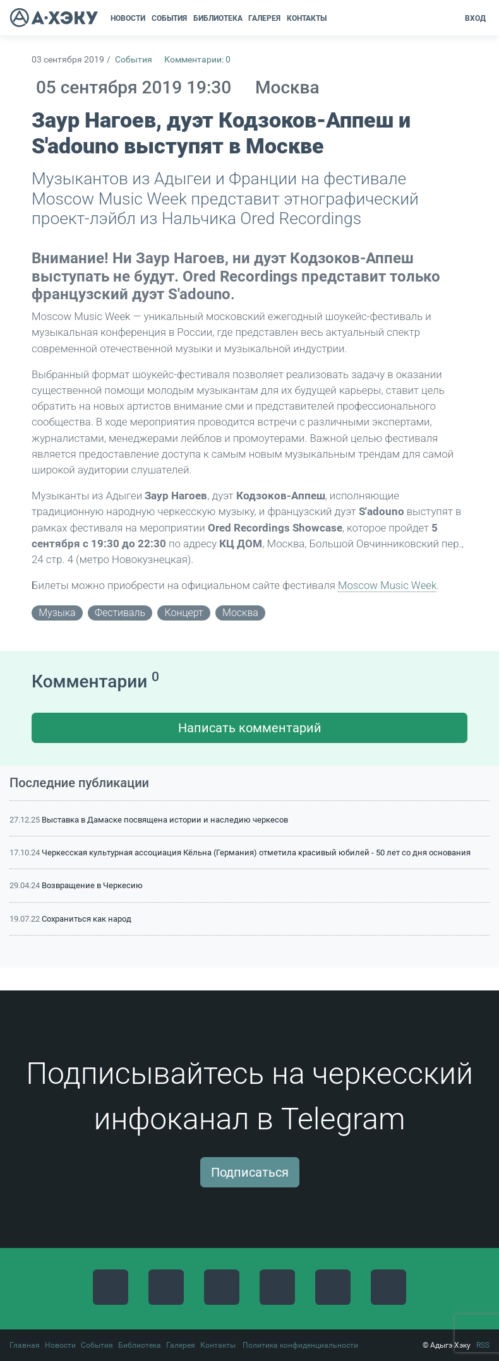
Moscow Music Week (387, 585)
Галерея (180, 1345)
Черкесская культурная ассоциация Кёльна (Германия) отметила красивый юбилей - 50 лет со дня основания (256, 852)
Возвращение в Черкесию (92, 885)
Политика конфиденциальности (300, 1345)
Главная (24, 1345)
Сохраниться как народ (86, 919)
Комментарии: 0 (197, 59)
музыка (57, 613)
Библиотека (139, 1345)
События (133, 59)
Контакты (218, 1345)
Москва (240, 613)
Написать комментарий (250, 727)
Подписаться (250, 1172)
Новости (60, 1345)
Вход (475, 18)
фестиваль (120, 613)
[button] (334, 18)
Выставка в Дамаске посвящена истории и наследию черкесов (165, 819)
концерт (183, 613)
